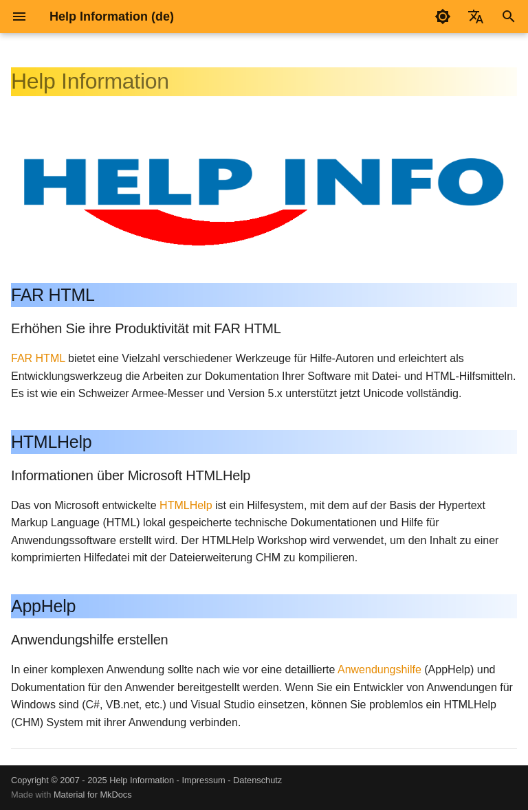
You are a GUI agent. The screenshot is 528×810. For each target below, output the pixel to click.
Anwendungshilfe (379, 669)
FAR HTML (38, 358)
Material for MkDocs (93, 794)
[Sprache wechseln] (476, 16)
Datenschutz (257, 780)
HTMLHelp (186, 505)
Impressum (203, 780)
